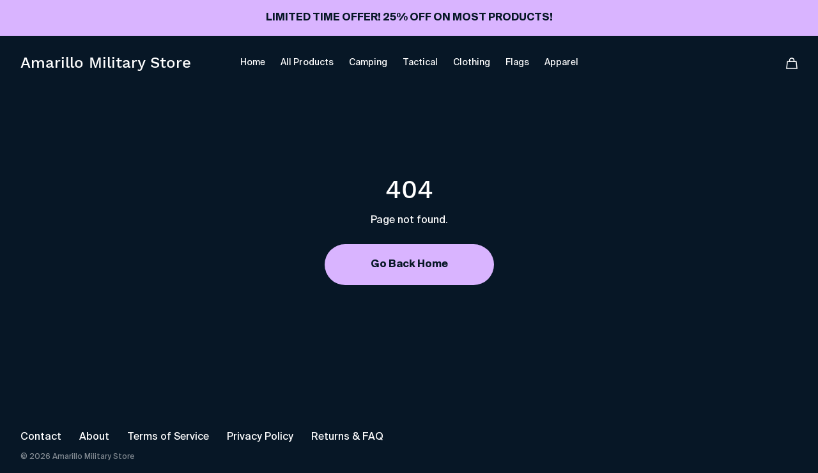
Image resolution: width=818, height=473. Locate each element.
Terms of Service (168, 437)
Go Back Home (409, 265)
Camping (368, 62)
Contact (40, 437)
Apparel (561, 62)
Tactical (420, 62)
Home (252, 62)
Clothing (471, 62)
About (94, 437)
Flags (517, 62)
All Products (307, 62)
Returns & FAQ (347, 437)
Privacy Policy (260, 437)
